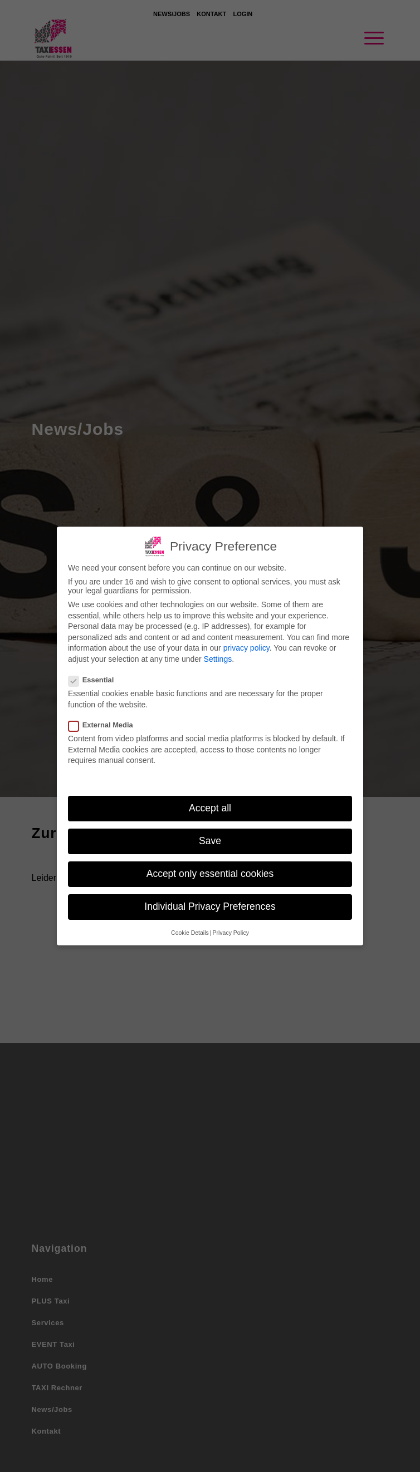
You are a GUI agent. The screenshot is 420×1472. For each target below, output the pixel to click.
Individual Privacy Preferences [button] (209, 899)
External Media (104, 718)
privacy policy (246, 641)
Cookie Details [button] (190, 925)
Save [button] (210, 834)
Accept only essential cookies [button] (210, 867)
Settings (218, 652)
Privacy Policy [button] (231, 925)
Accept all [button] (210, 801)
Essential (94, 673)
